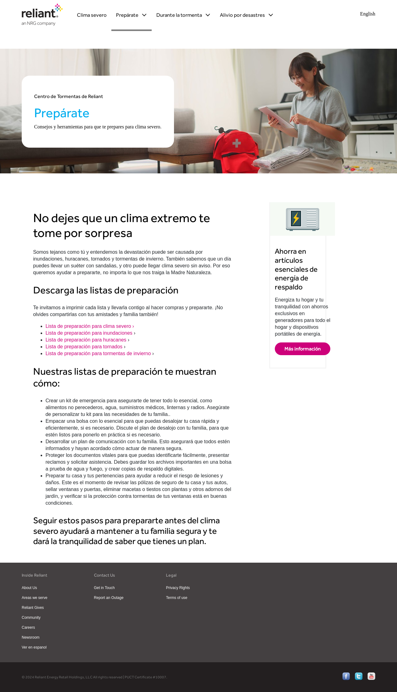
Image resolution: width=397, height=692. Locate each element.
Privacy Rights (178, 588)
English (367, 13)
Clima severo (92, 15)
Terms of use (176, 598)
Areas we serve (34, 598)
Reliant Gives (33, 607)
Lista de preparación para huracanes (87, 339)
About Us (29, 588)
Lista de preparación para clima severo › (90, 326)
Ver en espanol (34, 647)
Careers (28, 627)
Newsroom (30, 637)
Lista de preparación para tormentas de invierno (99, 353)
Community (31, 617)
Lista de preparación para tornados (85, 346)
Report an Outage (108, 598)
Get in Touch (104, 588)
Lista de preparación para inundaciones (90, 333)
